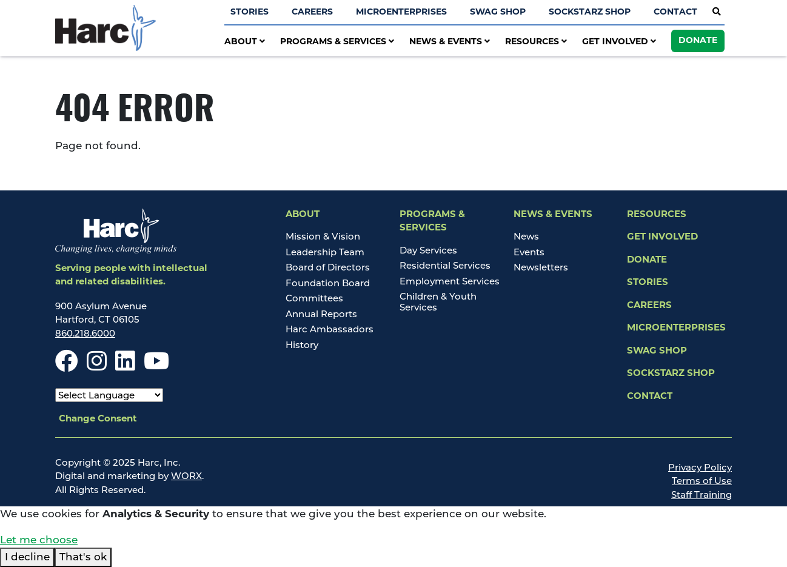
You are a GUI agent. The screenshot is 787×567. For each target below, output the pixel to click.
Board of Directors (328, 267)
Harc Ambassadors (329, 329)
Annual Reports (321, 314)
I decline (27, 557)
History (302, 345)
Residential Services (445, 265)
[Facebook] (66, 366)
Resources (536, 42)
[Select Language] (109, 395)
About (244, 42)
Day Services (428, 250)
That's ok (83, 557)
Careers (312, 12)
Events (529, 252)
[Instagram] (97, 366)
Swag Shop (498, 12)
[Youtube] (156, 366)
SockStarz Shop (590, 12)
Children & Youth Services (438, 301)
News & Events (449, 42)
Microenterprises (401, 12)
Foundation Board (328, 283)
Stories (249, 12)
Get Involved (619, 42)
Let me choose (39, 540)
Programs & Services (337, 42)
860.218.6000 (85, 333)
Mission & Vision (323, 236)
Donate (697, 40)
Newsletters (541, 267)
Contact (675, 12)
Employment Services (450, 281)
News (526, 236)
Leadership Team (325, 252)
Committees (314, 298)
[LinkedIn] (125, 366)
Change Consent (98, 419)
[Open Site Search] (717, 12)
